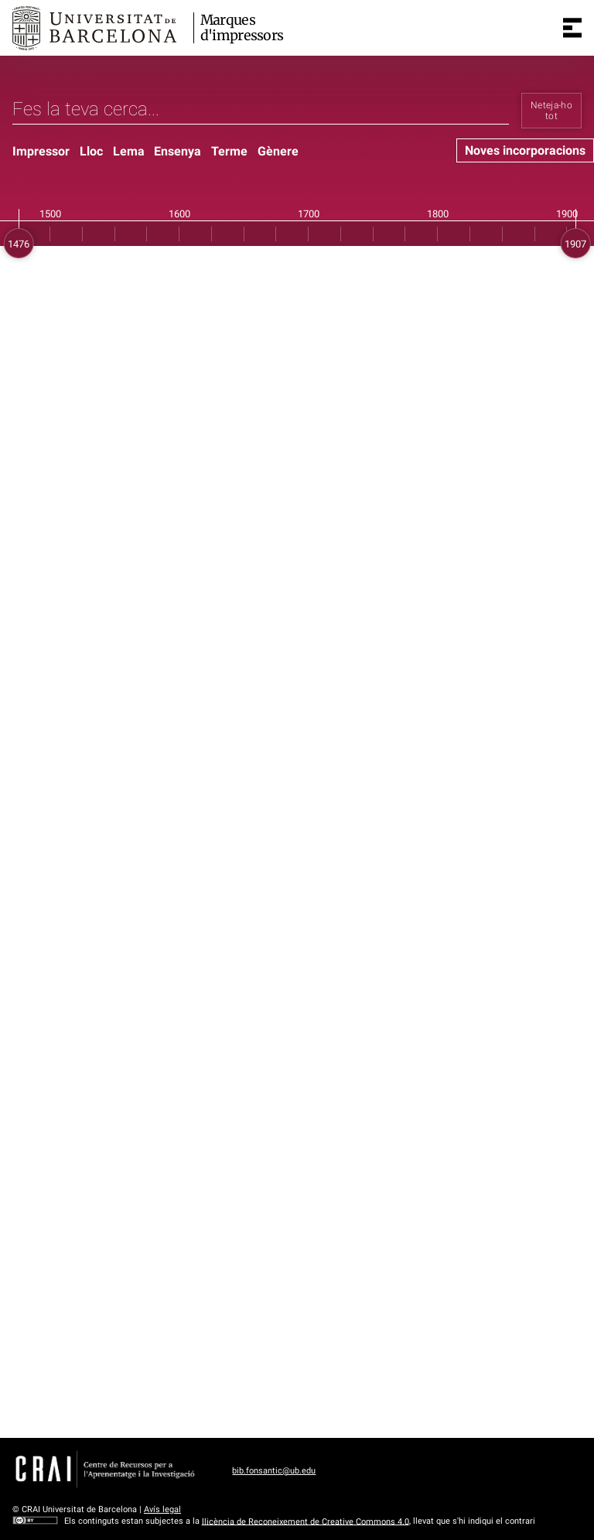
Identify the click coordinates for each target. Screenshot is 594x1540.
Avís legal (162, 1509)
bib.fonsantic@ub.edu (274, 1471)
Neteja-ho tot (551, 110)
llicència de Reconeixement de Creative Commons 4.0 (305, 1521)
